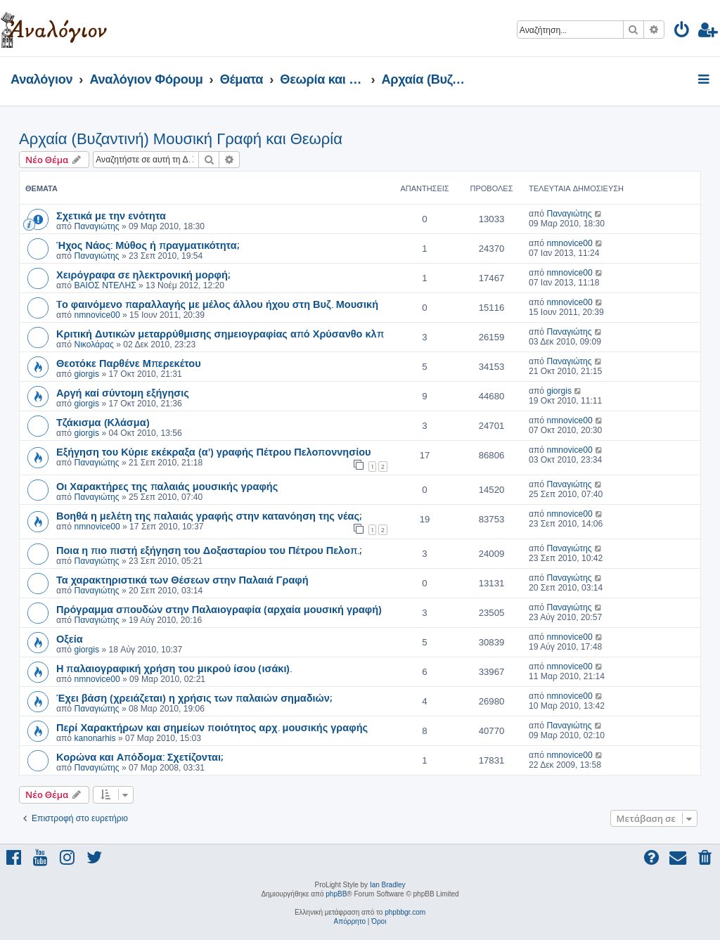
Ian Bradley (388, 885)
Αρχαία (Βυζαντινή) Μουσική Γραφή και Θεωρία (180, 139)
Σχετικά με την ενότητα (111, 215)
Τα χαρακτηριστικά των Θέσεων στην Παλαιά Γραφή (182, 579)
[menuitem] (682, 32)
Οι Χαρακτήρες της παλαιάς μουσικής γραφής (167, 485)
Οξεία (69, 638)
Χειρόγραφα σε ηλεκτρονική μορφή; (143, 274)
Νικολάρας (93, 344)
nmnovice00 (569, 243)
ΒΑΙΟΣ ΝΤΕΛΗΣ (105, 285)
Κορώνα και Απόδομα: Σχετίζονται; (139, 756)
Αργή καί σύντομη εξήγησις (122, 392)
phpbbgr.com (405, 912)
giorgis (86, 374)
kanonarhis (94, 738)
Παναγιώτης (96, 226)
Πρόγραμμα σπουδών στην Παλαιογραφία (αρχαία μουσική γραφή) (219, 609)
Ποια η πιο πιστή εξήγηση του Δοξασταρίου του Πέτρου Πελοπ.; (208, 549)
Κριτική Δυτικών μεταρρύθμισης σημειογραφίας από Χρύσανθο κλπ (220, 333)
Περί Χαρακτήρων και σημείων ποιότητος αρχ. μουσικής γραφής (212, 727)
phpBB (336, 894)
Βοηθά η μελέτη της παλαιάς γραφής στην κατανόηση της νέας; (208, 515)
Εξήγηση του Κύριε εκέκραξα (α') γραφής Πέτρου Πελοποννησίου (213, 451)
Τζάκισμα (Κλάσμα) (103, 422)
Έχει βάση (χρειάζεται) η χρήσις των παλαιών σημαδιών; (194, 697)
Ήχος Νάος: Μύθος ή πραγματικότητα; (147, 244)
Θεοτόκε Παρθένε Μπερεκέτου (128, 362)
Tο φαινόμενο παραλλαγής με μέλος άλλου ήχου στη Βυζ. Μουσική (217, 303)
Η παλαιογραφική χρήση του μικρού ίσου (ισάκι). (174, 668)
